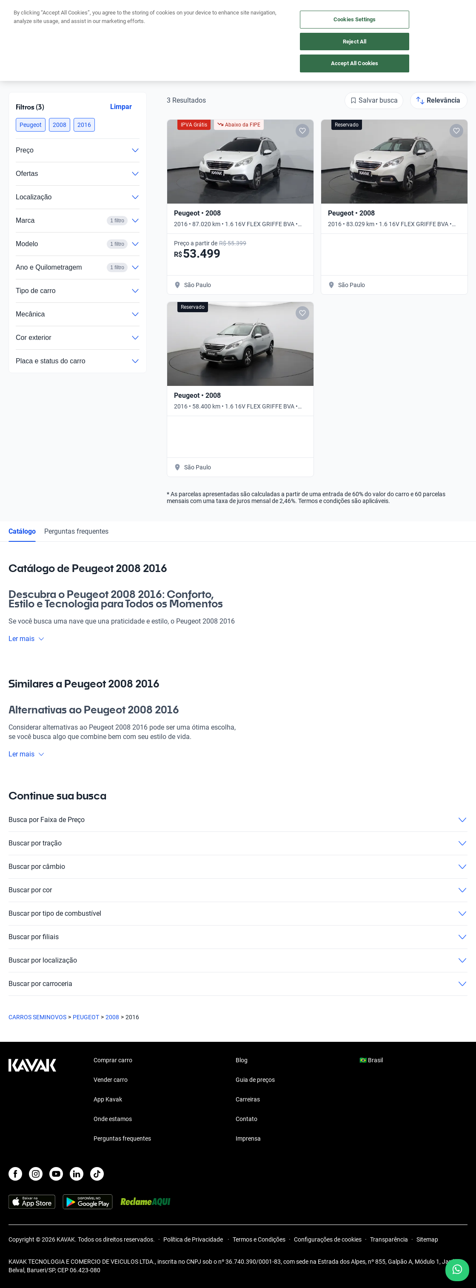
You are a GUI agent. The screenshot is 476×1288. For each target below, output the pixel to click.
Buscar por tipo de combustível (238, 913)
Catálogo (22, 531)
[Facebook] (15, 1174)
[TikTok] (97, 1174)
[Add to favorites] (302, 131)
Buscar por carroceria (238, 984)
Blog (242, 1060)
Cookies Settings (354, 19)
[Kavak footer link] (32, 1100)
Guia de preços (255, 1079)
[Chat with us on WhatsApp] (457, 1270)
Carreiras (248, 1099)
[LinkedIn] (76, 1174)
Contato (246, 1119)
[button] (31, 125)
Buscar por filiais (238, 937)
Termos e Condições (259, 1239)
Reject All (354, 41)
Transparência (389, 1239)
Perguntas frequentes (76, 531)
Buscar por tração (238, 843)
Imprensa (248, 1138)
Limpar (121, 107)
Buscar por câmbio (238, 866)
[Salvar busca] (374, 100)
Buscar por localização (238, 960)
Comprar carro (113, 1060)
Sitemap (427, 1239)
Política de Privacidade (193, 1239)
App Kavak (108, 1099)
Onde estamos (113, 1119)
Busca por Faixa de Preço (238, 820)
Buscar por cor (238, 890)
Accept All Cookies (354, 63)
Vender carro (111, 1079)
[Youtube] (56, 1174)
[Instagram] (36, 1174)
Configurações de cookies (328, 1239)
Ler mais (27, 639)
